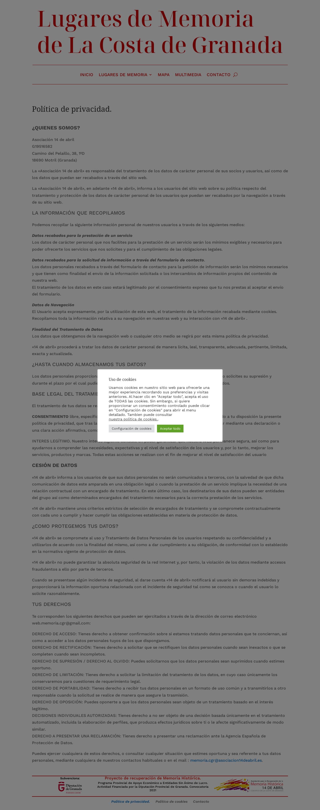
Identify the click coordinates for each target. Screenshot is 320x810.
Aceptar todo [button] (170, 431)
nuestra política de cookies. (133, 421)
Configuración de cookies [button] (132, 431)
